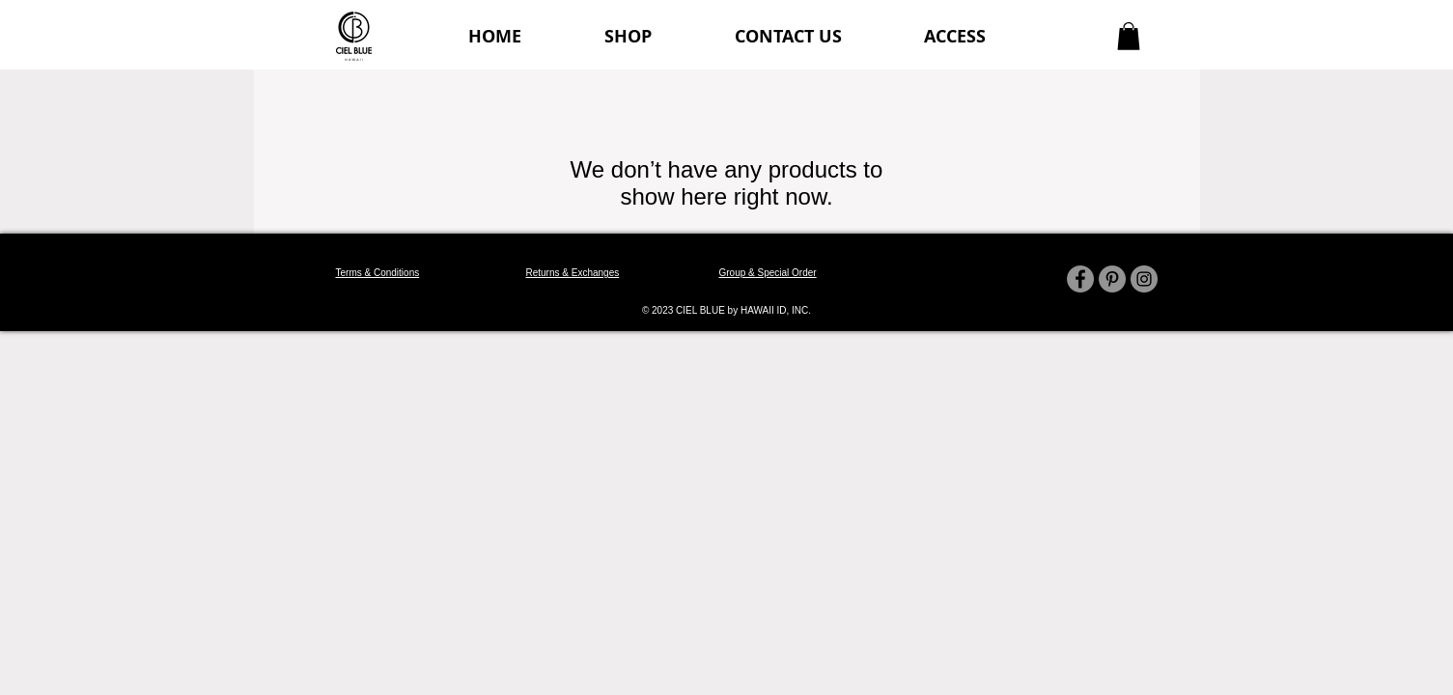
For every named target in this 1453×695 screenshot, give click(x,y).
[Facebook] (1080, 278)
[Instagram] (1144, 278)
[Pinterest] (1112, 278)
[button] (1128, 36)
